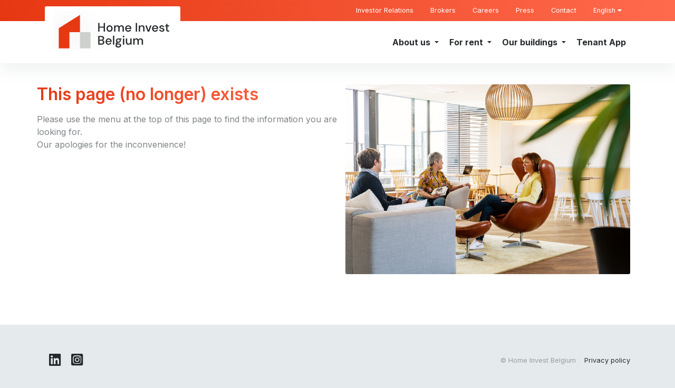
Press (525, 10)
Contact (563, 10)
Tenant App (601, 42)
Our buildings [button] (531, 42)
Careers (485, 10)
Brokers (443, 10)
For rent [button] (467, 42)
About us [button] (412, 42)
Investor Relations (384, 10)
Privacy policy (607, 360)
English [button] (607, 10)
